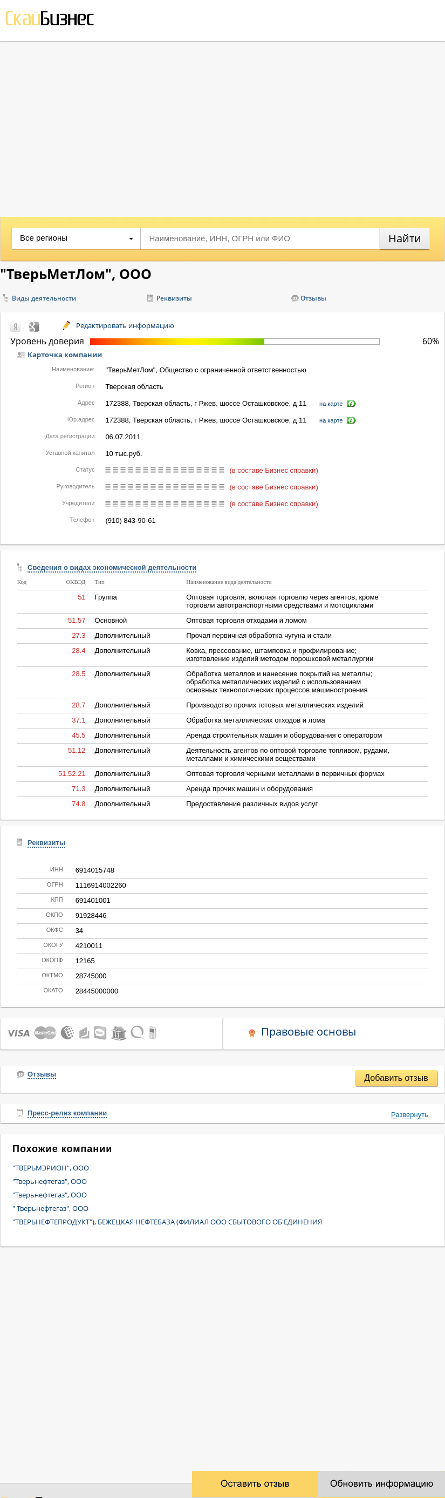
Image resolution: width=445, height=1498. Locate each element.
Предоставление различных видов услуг (252, 804)
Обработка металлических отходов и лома (255, 720)
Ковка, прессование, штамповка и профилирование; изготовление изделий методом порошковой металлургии (279, 654)
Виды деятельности (44, 298)
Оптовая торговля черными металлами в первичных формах (285, 774)
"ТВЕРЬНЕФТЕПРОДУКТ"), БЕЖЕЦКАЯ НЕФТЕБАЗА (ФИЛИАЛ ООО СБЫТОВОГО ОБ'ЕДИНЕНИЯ (167, 1222)
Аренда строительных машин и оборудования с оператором (284, 735)
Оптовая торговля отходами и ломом (246, 620)
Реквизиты (174, 298)
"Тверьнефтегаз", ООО (49, 1181)
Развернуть (409, 1115)
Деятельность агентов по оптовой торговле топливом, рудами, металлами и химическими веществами (287, 754)
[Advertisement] (222, 127)
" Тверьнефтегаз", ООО (50, 1208)
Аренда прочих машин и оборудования (249, 789)
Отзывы (313, 298)
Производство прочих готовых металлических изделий (275, 705)
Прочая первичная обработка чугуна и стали (259, 635)
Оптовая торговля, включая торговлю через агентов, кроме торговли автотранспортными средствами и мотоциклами (282, 601)
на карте (331, 403)
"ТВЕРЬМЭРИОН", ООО (50, 1168)
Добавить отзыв (396, 1077)
